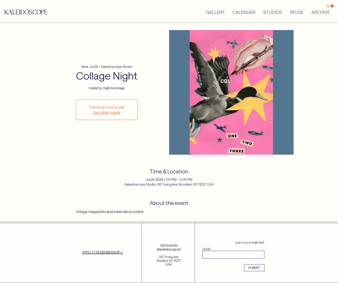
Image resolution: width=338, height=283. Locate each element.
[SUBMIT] (254, 267)
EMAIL (206, 249)
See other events (106, 112)
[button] (330, 6)
